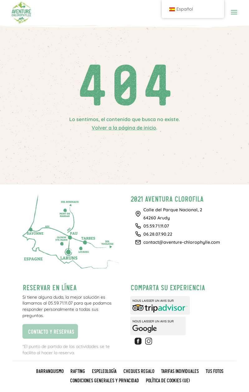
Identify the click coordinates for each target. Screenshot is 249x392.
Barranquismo (49, 371)
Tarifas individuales (180, 371)
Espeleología (104, 371)
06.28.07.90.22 (157, 234)
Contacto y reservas (48, 331)
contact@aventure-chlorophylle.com (181, 242)
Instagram (149, 341)
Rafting (77, 371)
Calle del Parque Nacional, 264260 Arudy (172, 214)
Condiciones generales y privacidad (104, 381)
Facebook (139, 341)
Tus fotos (214, 371)
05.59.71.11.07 (156, 226)
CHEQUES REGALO (138, 371)
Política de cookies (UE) (167, 381)
